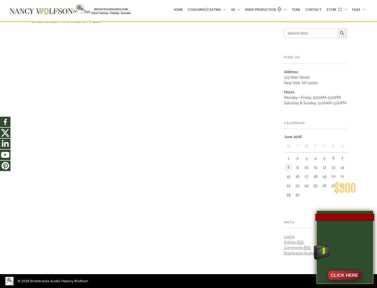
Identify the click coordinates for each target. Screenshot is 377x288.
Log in (289, 237)
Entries (294, 242)
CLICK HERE (344, 275)
